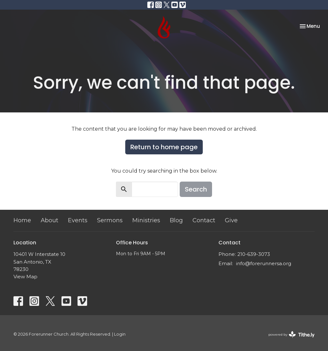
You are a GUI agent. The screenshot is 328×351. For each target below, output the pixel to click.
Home (22, 220)
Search (196, 189)
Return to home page (164, 147)
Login (120, 334)
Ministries (146, 220)
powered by (291, 334)
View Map (25, 276)
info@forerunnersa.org (263, 263)
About (49, 220)
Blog (176, 220)
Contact (204, 220)
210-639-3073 (253, 254)
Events (77, 220)
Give (231, 220)
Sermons (110, 220)
